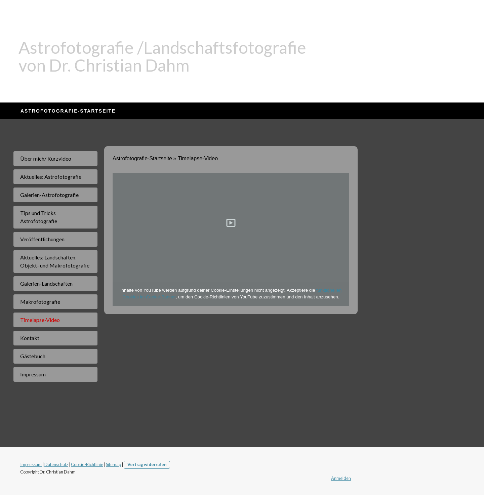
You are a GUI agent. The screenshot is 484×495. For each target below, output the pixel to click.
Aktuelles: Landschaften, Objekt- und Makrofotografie (54, 261)
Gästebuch (32, 356)
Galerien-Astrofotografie (49, 195)
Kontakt (29, 338)
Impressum (33, 374)
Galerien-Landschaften (46, 283)
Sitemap (113, 464)
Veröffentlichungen (42, 239)
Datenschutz (56, 464)
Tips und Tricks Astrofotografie (38, 217)
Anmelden (341, 478)
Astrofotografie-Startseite (68, 111)
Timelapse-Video (40, 320)
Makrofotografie (40, 301)
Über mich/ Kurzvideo (45, 158)
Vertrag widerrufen (146, 464)
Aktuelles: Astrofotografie (50, 176)
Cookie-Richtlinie (87, 464)
